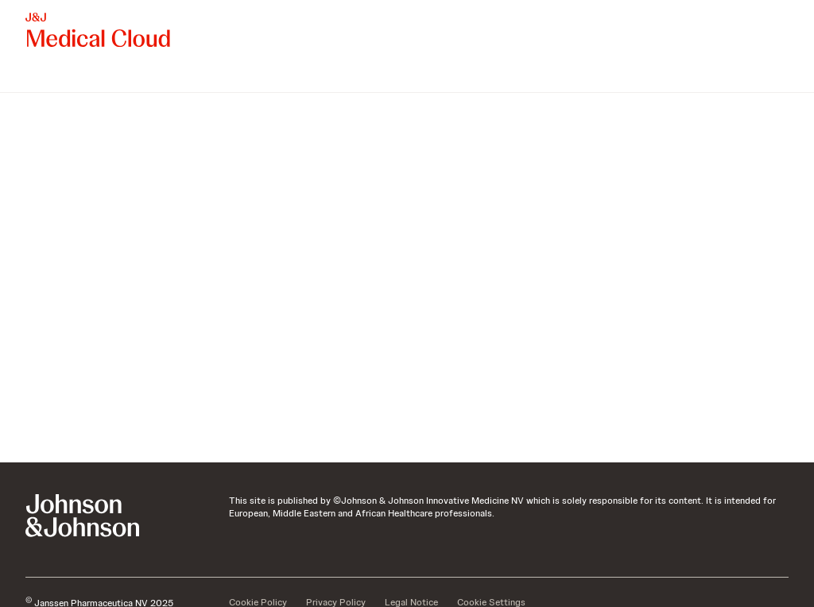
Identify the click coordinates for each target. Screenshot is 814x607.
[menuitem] (31, 76)
